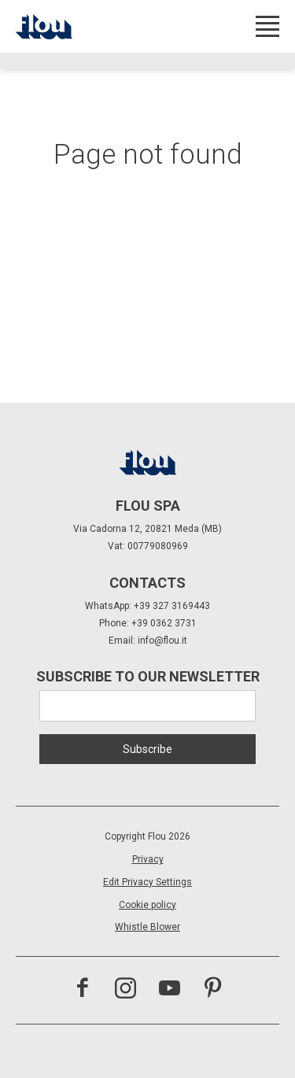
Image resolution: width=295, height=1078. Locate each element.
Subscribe (147, 749)
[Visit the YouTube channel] (169, 989)
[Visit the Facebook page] (82, 989)
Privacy (148, 859)
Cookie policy (147, 904)
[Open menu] (267, 26)
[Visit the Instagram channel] (125, 989)
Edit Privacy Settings (147, 882)
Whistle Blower (147, 926)
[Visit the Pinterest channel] (212, 989)
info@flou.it (162, 640)
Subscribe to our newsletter (148, 676)
